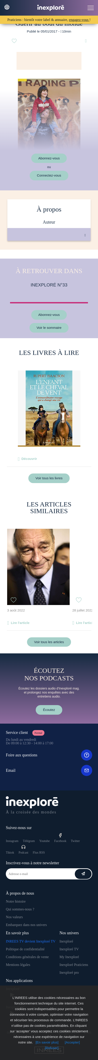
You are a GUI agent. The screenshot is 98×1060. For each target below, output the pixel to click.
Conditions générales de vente (27, 957)
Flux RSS (39, 852)
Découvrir (29, 459)
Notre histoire (15, 901)
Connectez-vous (49, 175)
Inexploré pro (69, 972)
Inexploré (66, 941)
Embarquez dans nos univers (26, 925)
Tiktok (10, 852)
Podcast (23, 849)
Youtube (44, 841)
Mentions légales (18, 965)
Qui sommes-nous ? (20, 909)
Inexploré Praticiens (73, 965)
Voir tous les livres (49, 478)
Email (49, 770)
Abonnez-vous (49, 158)
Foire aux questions (49, 755)
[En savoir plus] (46, 1042)
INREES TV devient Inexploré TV (30, 941)
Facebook (60, 838)
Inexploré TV (69, 949)
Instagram (12, 841)
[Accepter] (72, 1042)
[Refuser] (51, 1048)
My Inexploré (69, 957)
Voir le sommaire (49, 327)
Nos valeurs (14, 917)
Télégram (29, 841)
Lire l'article (20, 623)
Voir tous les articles (49, 642)
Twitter (75, 841)
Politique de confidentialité (25, 949)
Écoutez (49, 710)
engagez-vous (79, 20)
